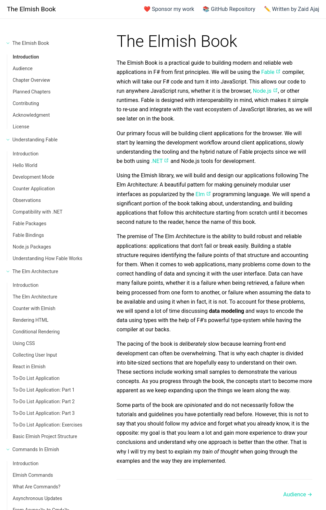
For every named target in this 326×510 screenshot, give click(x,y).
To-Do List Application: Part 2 (44, 401)
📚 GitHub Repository (229, 9)
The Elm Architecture (35, 296)
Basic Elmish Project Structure (45, 436)
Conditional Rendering (36, 331)
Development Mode (33, 177)
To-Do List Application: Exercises (47, 424)
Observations (27, 200)
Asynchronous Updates (37, 498)
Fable (271, 72)
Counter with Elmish (34, 308)
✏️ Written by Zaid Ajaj (291, 9)
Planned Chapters (31, 91)
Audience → (297, 494)
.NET (160, 161)
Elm (203, 194)
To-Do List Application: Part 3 (44, 413)
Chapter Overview (31, 80)
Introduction (26, 56)
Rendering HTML (30, 320)
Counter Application (34, 188)
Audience (23, 68)
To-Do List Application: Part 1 (44, 389)
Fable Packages (29, 223)
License (21, 126)
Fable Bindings (28, 235)
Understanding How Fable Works (47, 258)
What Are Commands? (36, 486)
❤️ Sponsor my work (169, 9)
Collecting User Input (35, 355)
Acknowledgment (31, 115)
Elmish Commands (33, 475)
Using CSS (24, 343)
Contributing (26, 103)
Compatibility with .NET (37, 211)
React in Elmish (29, 366)
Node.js (265, 91)
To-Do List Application (36, 378)
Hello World (25, 165)
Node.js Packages (32, 246)
